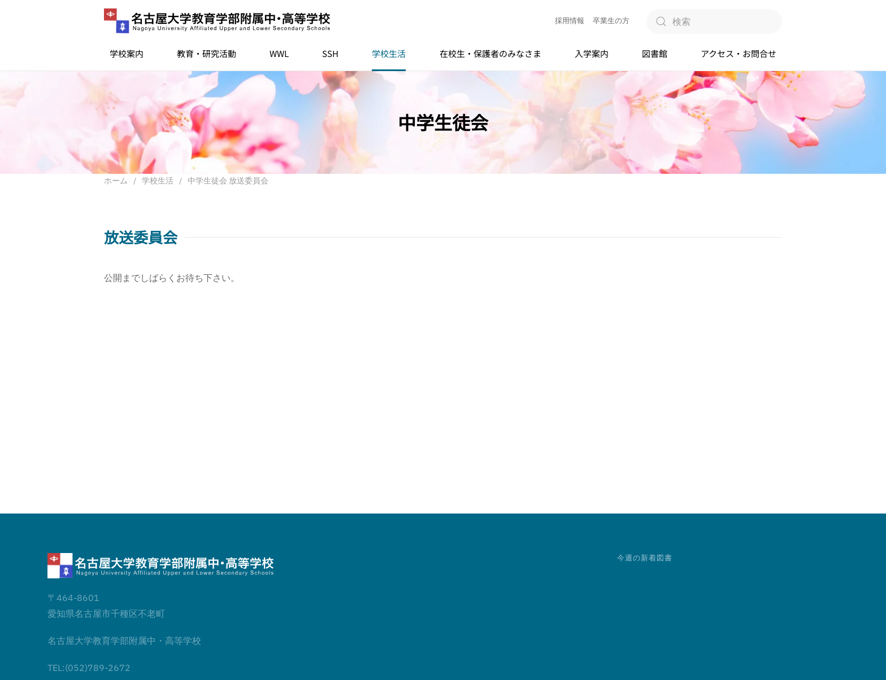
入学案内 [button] (592, 53)
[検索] (714, 21)
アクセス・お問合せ (738, 53)
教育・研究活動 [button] (206, 53)
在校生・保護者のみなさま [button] (490, 53)
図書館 (654, 53)
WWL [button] (279, 53)
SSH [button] (330, 53)
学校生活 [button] (389, 53)
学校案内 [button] (127, 53)
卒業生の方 (611, 20)
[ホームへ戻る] (217, 21)
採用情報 (569, 20)
